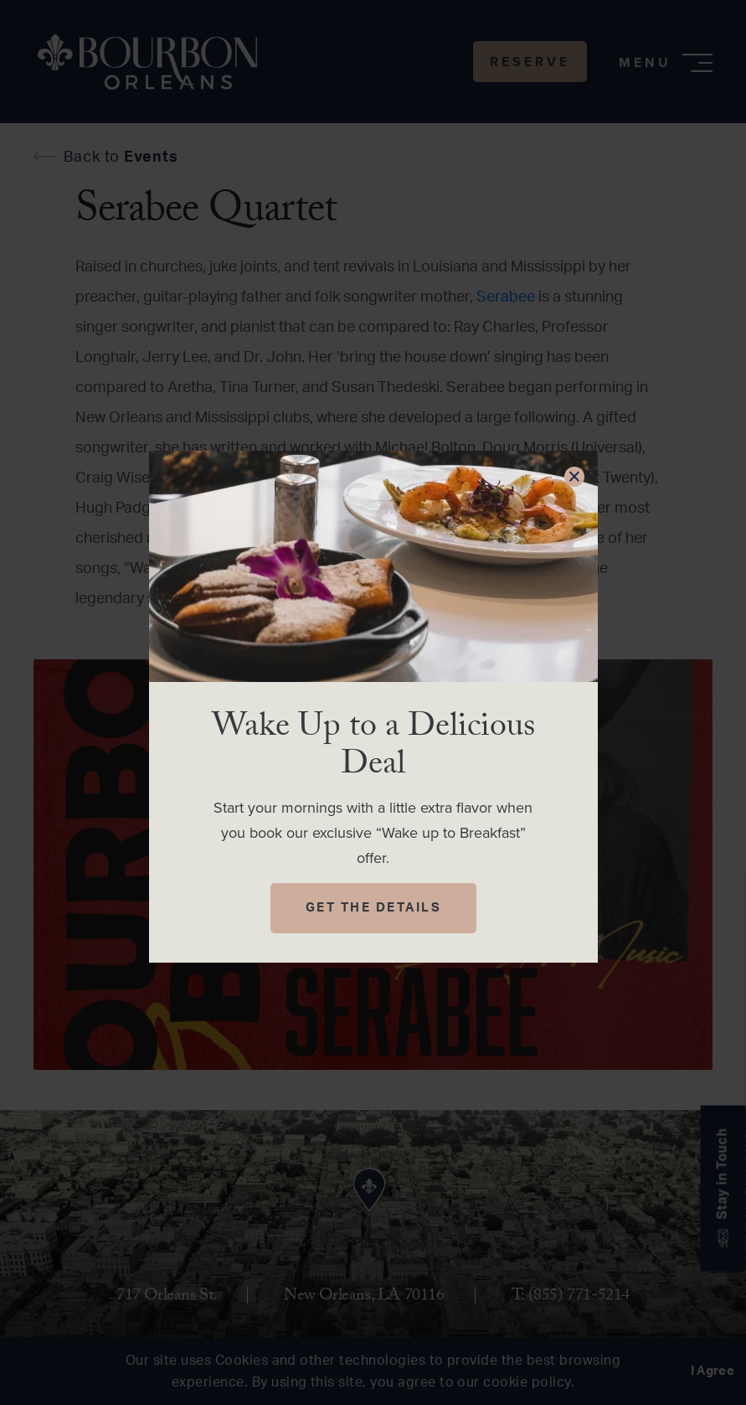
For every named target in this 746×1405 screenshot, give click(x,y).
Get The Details (374, 907)
